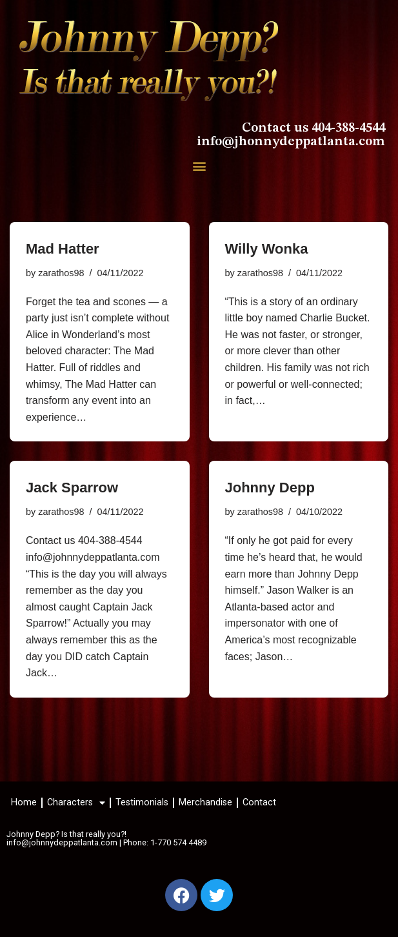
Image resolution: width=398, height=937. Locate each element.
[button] (199, 166)
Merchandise (205, 802)
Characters (76, 803)
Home (24, 802)
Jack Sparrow (72, 487)
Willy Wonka (266, 249)
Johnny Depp (270, 487)
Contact (259, 802)
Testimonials (141, 802)
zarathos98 (61, 273)
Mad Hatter (62, 249)
